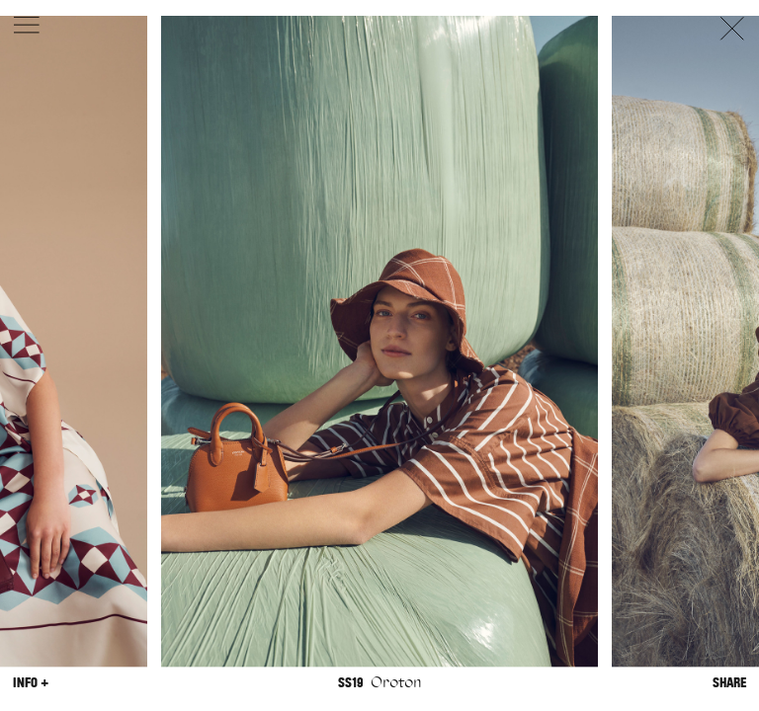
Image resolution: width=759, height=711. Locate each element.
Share (729, 682)
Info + (30, 682)
